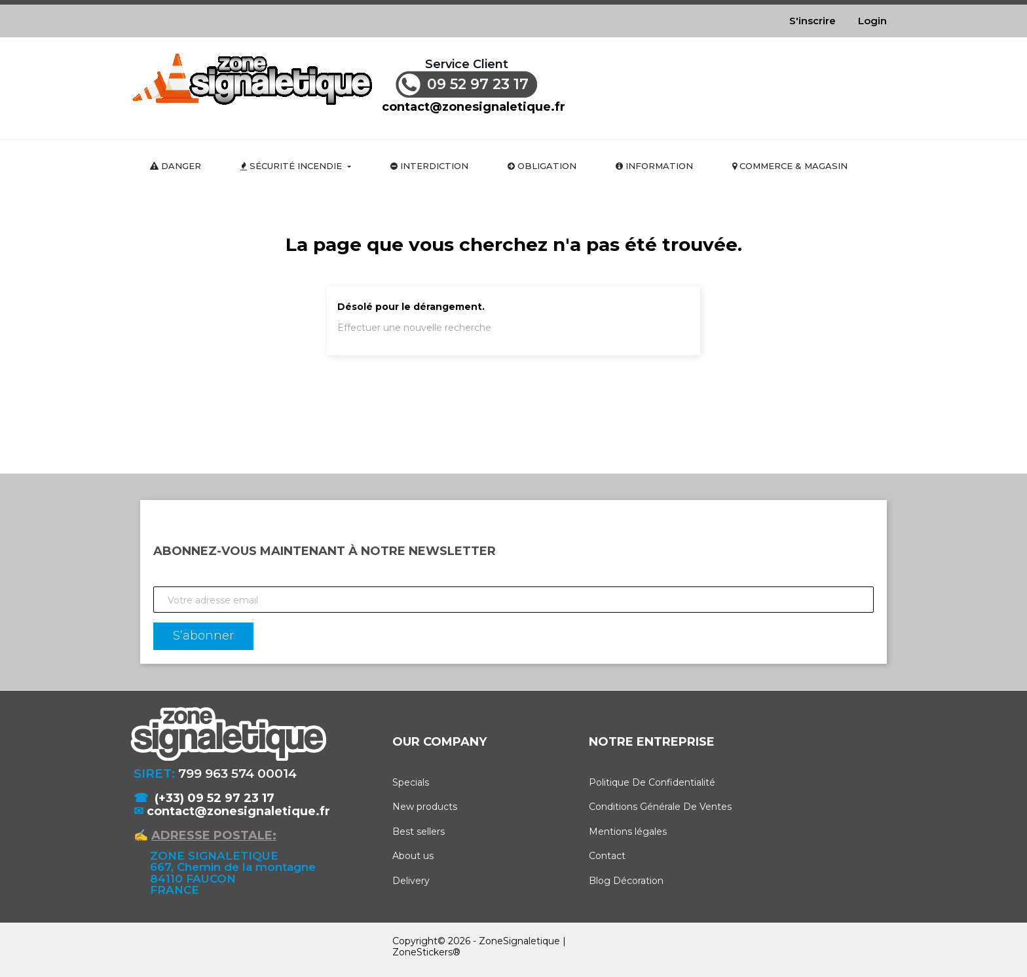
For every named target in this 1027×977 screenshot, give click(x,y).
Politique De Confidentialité (652, 782)
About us (413, 856)
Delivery (411, 881)
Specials (410, 782)
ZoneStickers (422, 952)
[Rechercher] (731, 83)
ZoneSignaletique (519, 941)
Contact (607, 856)
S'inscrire (812, 20)
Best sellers (418, 831)
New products (424, 807)
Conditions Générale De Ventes (660, 807)
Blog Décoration (626, 881)
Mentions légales (628, 831)
